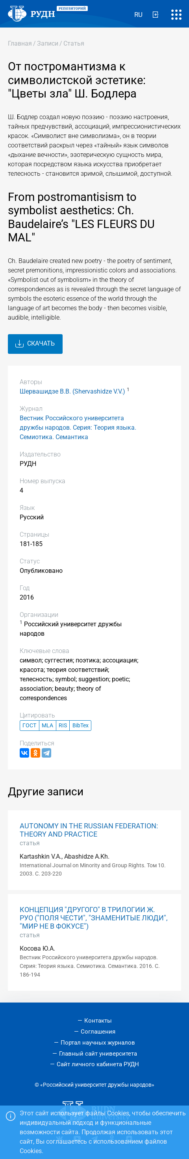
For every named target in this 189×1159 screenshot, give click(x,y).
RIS (63, 725)
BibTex (80, 725)
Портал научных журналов (98, 1042)
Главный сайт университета (98, 1053)
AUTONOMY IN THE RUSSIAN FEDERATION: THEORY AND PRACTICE (89, 830)
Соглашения (98, 1031)
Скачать (35, 344)
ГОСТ (29, 725)
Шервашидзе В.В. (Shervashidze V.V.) (72, 391)
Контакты (98, 1020)
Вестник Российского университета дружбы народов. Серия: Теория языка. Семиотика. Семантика (78, 427)
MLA (47, 725)
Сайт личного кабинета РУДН (98, 1064)
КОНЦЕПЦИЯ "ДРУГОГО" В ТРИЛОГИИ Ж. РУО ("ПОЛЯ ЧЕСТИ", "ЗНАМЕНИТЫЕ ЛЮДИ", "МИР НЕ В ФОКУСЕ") (94, 918)
